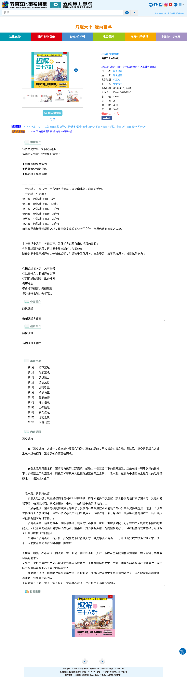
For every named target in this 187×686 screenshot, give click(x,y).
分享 (52, 119)
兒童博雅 (113, 54)
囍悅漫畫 (117, 71)
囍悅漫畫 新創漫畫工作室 (93, 313)
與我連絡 (180, 13)
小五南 (105, 54)
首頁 (156, 13)
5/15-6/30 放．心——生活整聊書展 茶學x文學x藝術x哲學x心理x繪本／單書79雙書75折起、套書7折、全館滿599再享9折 (85, 126)
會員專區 (171, 13)
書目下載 (163, 13)
